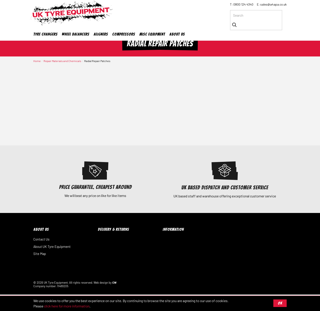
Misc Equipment (152, 26)
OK (280, 303)
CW (114, 283)
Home (37, 62)
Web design (101, 283)
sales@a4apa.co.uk (273, 4)
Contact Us (41, 241)
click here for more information (67, 306)
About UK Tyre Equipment (52, 248)
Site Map (39, 255)
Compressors (123, 26)
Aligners (101, 26)
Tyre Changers (45, 26)
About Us (177, 26)
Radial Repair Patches (97, 62)
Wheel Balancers (75, 26)
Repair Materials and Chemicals (62, 62)
